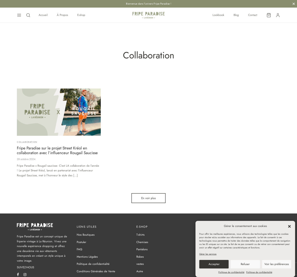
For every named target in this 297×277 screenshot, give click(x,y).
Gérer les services (207, 254)
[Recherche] (28, 15)
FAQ (79, 250)
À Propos (62, 15)
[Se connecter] (278, 15)
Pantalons (142, 250)
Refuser (245, 264)
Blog (236, 15)
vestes (140, 264)
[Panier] (269, 15)
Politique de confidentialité (231, 272)
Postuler (81, 243)
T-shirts (140, 235)
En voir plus (148, 199)
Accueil (43, 15)
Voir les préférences (276, 264)
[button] (289, 226)
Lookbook (218, 15)
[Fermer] (293, 3)
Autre (139, 272)
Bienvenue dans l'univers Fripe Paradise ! (148, 3)
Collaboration (27, 142)
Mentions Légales (87, 257)
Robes (140, 257)
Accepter (214, 264)
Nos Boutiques (86, 235)
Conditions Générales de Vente (96, 272)
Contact (252, 15)
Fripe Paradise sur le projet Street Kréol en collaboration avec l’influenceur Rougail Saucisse (57, 151)
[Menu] (19, 15)
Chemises (142, 243)
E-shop (81, 15)
